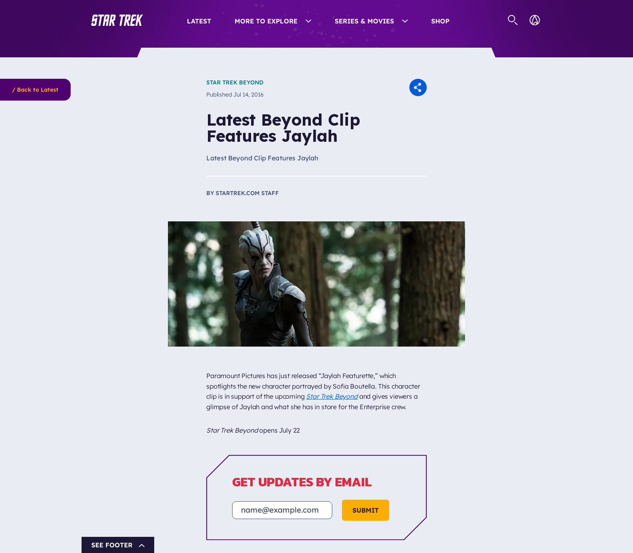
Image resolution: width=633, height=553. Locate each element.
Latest (199, 21)
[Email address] (282, 510)
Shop (440, 21)
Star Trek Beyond (235, 82)
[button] (117, 20)
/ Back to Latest (35, 89)
